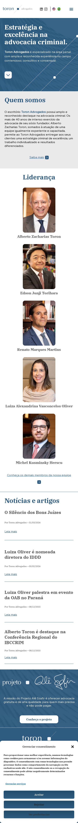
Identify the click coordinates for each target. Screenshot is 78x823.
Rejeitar (39, 804)
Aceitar (39, 794)
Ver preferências (39, 814)
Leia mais (11, 531)
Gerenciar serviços (15, 783)
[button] (72, 746)
